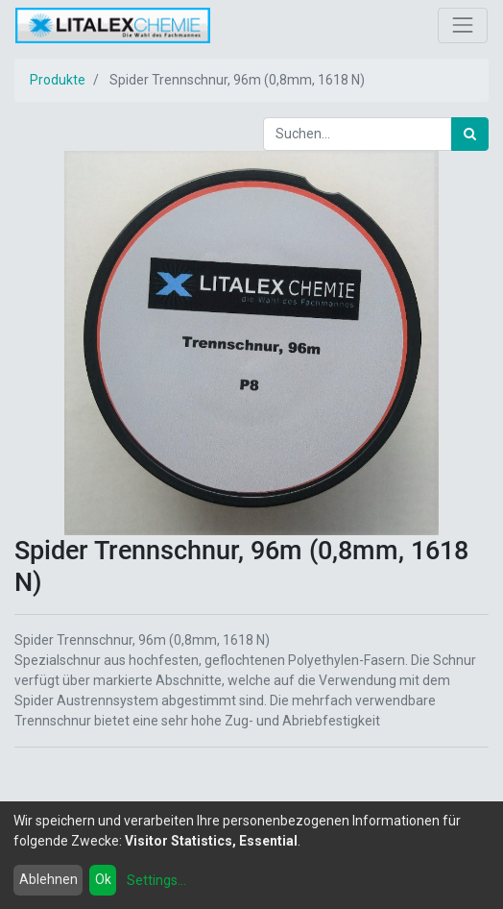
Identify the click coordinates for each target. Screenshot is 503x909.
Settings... (156, 880)
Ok (103, 879)
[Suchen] (470, 134)
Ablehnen (48, 879)
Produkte (57, 79)
